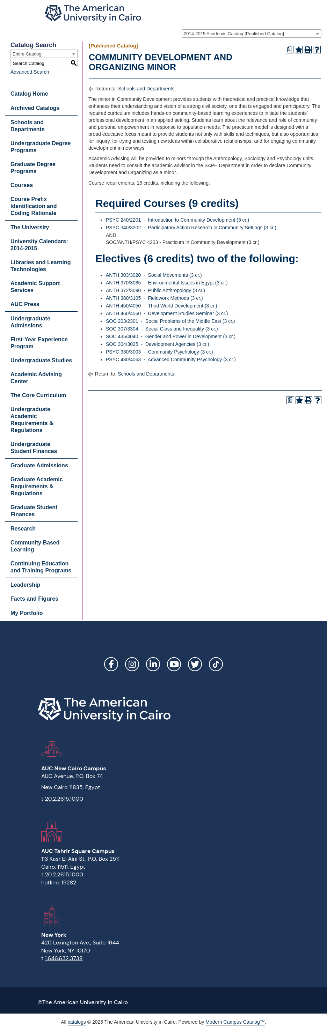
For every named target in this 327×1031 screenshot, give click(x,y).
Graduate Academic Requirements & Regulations (36, 486)
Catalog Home (29, 94)
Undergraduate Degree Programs (40, 146)
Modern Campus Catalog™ (235, 1022)
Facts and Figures (34, 599)
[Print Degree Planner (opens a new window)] (289, 49)
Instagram (132, 664)
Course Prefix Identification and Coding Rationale (33, 206)
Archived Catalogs (34, 108)
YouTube (174, 664)
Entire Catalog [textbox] (27, 54)
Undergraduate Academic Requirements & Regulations (31, 419)
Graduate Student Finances (33, 510)
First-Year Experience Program (39, 342)
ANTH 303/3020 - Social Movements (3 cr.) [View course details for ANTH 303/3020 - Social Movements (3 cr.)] (154, 275)
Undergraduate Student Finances (33, 447)
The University (29, 227)
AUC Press (24, 304)
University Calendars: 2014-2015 (39, 244)
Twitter (195, 664)
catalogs (77, 1022)
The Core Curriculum (38, 395)
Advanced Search (29, 72)
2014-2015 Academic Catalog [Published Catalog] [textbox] (234, 33)
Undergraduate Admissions (30, 322)
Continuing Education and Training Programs (40, 567)
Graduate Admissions (39, 465)
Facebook (111, 664)
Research (23, 529)
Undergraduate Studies (41, 360)
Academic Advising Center (36, 377)
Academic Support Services (35, 286)
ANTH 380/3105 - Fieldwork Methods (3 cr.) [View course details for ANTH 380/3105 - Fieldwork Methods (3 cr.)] (154, 298)
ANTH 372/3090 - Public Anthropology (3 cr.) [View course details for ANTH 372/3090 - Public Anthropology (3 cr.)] (155, 290)
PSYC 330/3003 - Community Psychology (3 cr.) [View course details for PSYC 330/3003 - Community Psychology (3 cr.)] (159, 352)
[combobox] (251, 33)
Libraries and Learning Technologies (40, 265)
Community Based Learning (34, 546)
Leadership (25, 585)
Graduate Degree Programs (33, 167)
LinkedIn (153, 664)
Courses (21, 185)
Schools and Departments (27, 125)
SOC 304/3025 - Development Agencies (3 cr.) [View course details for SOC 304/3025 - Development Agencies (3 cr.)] (157, 344)
